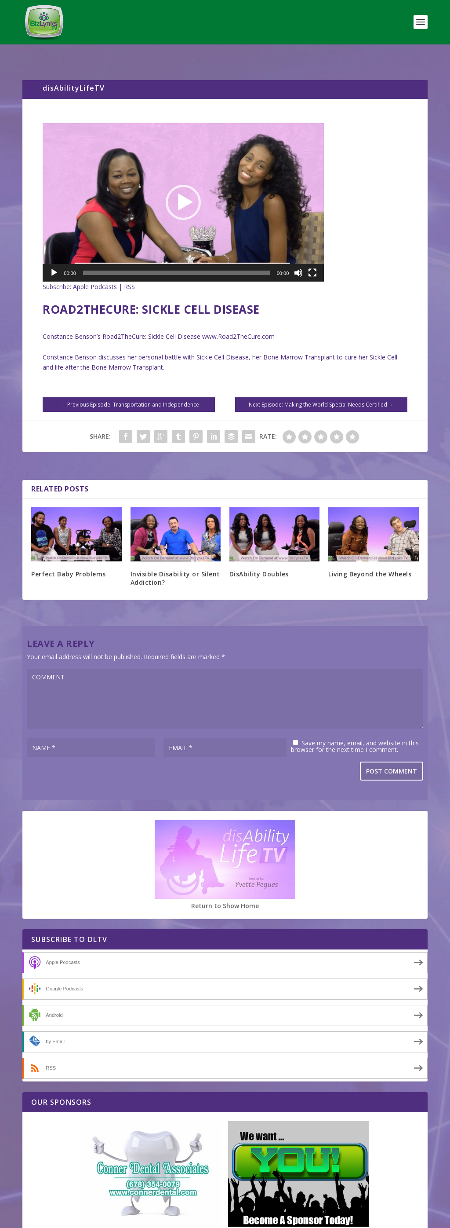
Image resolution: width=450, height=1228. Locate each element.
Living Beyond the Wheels (369, 556)
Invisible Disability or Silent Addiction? (175, 560)
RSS (129, 268)
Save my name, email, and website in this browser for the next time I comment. (355, 728)
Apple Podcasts (95, 268)
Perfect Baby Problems (68, 556)
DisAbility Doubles (259, 556)
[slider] (176, 255)
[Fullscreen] (312, 254)
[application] (183, 184)
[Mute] (298, 254)
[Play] (54, 254)
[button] (183, 184)
